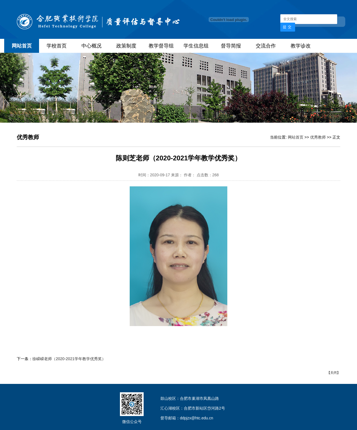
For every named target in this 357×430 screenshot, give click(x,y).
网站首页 (22, 46)
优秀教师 (318, 137)
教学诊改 (301, 46)
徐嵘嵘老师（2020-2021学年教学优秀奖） (69, 359)
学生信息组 (196, 46)
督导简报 (231, 46)
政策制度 (126, 46)
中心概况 (91, 46)
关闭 (333, 373)
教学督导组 (161, 46)
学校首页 (57, 46)
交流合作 (266, 46)
